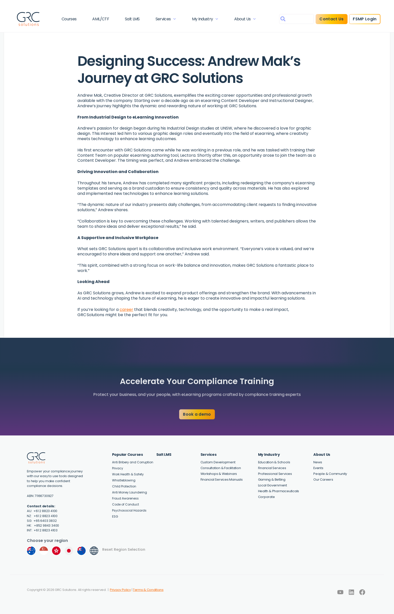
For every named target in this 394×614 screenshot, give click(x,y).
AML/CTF (100, 19)
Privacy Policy (120, 590)
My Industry (205, 19)
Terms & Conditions (148, 590)
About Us (245, 19)
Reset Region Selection (123, 549)
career (126, 309)
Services (166, 19)
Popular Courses (127, 454)
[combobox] (296, 19)
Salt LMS (132, 19)
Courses (69, 19)
